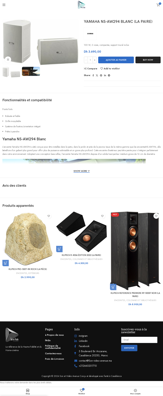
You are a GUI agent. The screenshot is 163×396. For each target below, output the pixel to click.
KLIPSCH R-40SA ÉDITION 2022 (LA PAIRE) (81, 255)
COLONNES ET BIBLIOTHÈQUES (88, 259)
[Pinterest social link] (101, 75)
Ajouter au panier (116, 59)
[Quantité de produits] (90, 60)
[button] (5, 263)
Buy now (148, 59)
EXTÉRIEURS (33, 273)
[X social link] (97, 75)
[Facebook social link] (93, 75)
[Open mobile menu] (4, 5)
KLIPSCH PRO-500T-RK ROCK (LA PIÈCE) (28, 269)
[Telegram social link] (109, 75)
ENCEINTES (21, 273)
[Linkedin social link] (105, 75)
